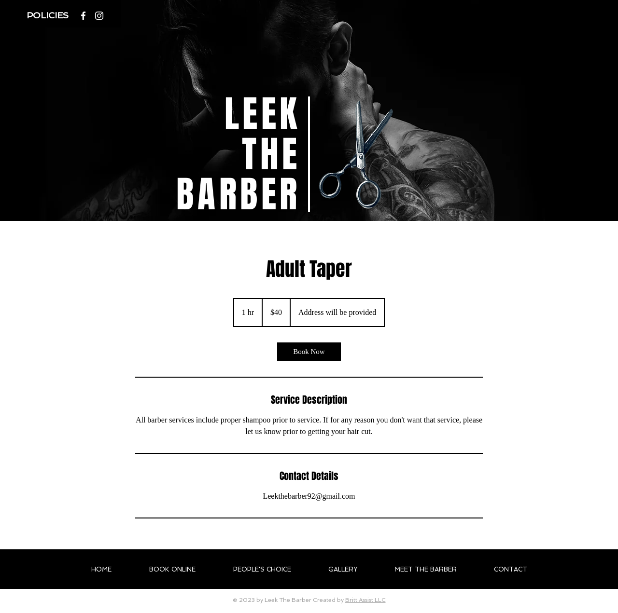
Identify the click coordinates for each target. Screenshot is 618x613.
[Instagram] (99, 15)
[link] (309, 351)
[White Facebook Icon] (83, 15)
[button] (49, 15)
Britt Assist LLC (365, 600)
